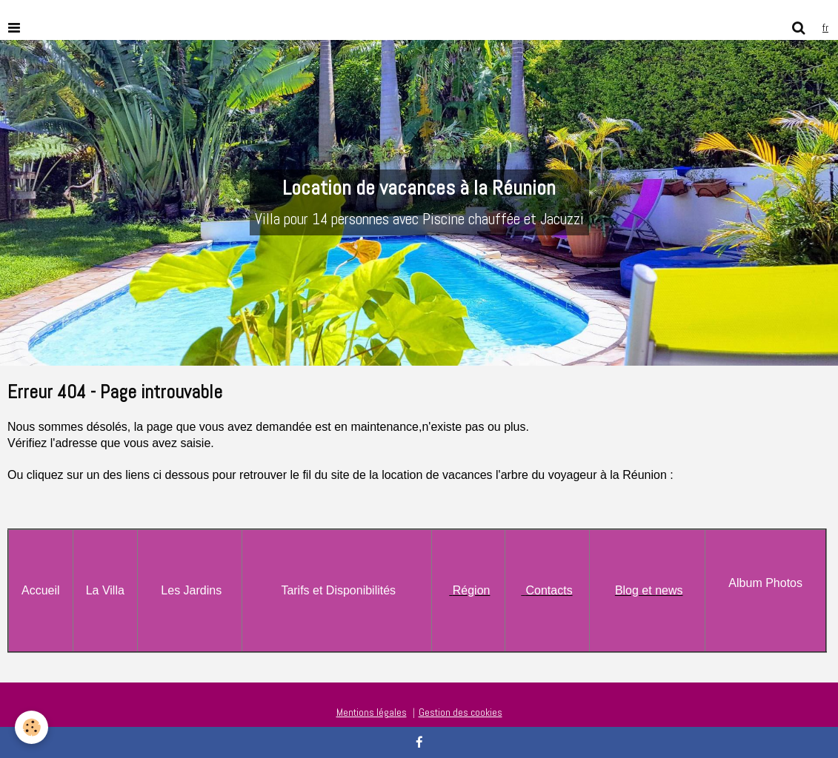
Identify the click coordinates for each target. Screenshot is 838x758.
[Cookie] (31, 727)
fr (825, 27)
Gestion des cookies (460, 712)
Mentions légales (371, 712)
